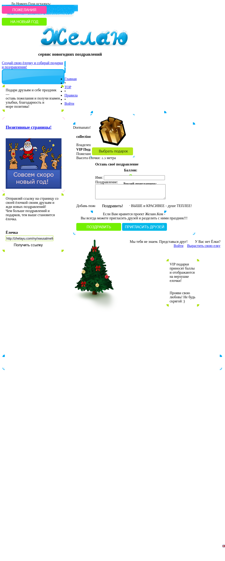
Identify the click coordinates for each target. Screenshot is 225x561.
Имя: (99, 177)
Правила (71, 95)
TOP (67, 87)
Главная (70, 79)
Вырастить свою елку (203, 246)
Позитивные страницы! (28, 127)
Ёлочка (12, 232)
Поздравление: (106, 182)
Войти (69, 103)
